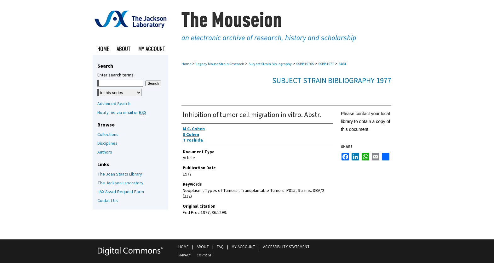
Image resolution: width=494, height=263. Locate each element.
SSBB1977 (326, 64)
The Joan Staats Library (119, 174)
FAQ (220, 247)
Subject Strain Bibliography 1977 (331, 80)
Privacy (184, 255)
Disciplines (107, 143)
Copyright (205, 255)
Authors (104, 152)
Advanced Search (113, 104)
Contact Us (107, 201)
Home (186, 64)
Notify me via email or (121, 112)
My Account (243, 247)
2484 (342, 64)
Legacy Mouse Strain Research (220, 64)
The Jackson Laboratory (120, 183)
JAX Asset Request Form (120, 192)
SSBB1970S (305, 64)
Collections (107, 135)
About (203, 247)
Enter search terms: (116, 75)
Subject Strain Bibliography (270, 64)
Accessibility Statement (286, 247)
